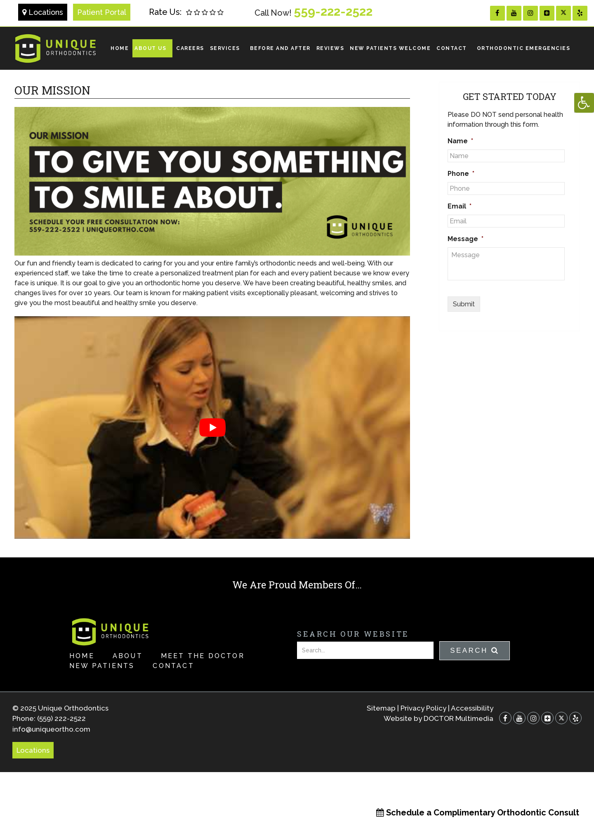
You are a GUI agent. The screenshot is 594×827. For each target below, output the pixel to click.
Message (465, 239)
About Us (150, 48)
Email (459, 206)
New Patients (101, 666)
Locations (42, 12)
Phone (461, 174)
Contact (451, 48)
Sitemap (381, 708)
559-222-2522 (333, 11)
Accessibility (472, 708)
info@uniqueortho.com (51, 729)
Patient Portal (101, 12)
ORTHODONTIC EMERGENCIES (523, 48)
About (128, 656)
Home (120, 48)
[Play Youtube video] (212, 427)
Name (460, 141)
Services (225, 48)
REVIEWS (330, 48)
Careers (190, 48)
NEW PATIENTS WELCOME (390, 48)
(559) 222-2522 (61, 718)
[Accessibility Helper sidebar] (584, 103)
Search (474, 650)
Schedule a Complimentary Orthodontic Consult (477, 813)
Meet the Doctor (203, 656)
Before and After (280, 48)
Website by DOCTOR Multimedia (438, 718)
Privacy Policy (423, 708)
